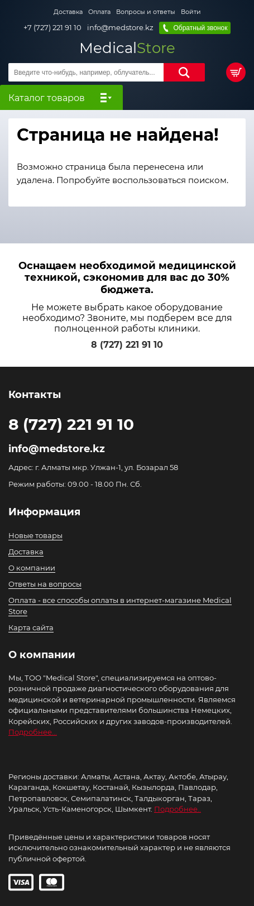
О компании (31, 567)
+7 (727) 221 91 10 (52, 27)
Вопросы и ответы (145, 12)
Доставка (68, 12)
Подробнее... (32, 731)
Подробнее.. (177, 808)
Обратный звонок (200, 28)
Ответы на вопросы (45, 583)
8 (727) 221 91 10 (127, 344)
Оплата (99, 12)
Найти (184, 72)
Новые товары (35, 535)
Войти (191, 12)
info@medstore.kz (120, 27)
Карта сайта (31, 627)
